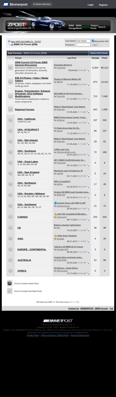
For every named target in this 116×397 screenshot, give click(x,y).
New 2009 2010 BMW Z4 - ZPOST (26, 42)
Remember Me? (100, 41)
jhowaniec (61, 162)
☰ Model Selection (42, 4)
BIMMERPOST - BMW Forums (94, 308)
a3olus (60, 130)
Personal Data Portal (79, 335)
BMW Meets (79, 27)
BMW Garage (72, 27)
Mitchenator (62, 270)
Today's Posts (94, 27)
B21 (58, 227)
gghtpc (60, 184)
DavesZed (61, 67)
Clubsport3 (62, 217)
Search (101, 27)
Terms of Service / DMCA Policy (55, 335)
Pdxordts (61, 96)
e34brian (61, 120)
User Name (70, 40)
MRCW (60, 81)
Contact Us (73, 308)
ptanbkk (60, 238)
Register (103, 5)
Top (111, 308)
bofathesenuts (63, 206)
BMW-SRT (61, 194)
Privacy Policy (33, 335)
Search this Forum (99, 53)
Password (69, 44)
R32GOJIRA (62, 260)
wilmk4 (60, 173)
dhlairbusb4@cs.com (66, 152)
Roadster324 (62, 249)
